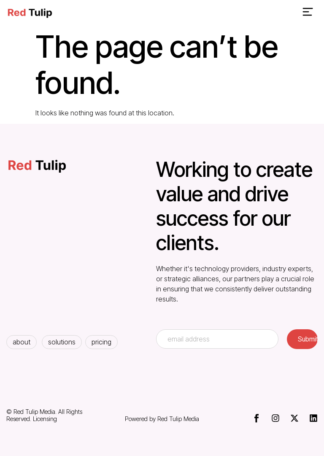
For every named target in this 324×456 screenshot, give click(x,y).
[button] (307, 13)
